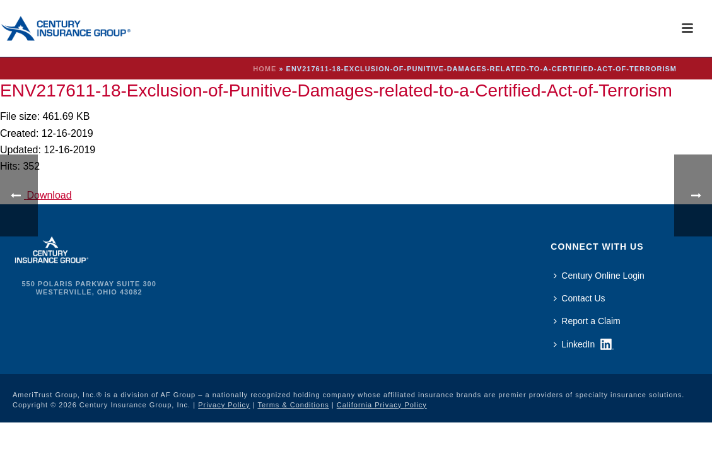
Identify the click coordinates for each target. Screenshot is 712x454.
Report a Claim (587, 321)
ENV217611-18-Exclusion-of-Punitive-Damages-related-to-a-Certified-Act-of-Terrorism (336, 90)
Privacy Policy (224, 405)
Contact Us (579, 298)
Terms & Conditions (293, 405)
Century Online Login (599, 276)
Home (264, 69)
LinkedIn (574, 344)
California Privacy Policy (382, 405)
